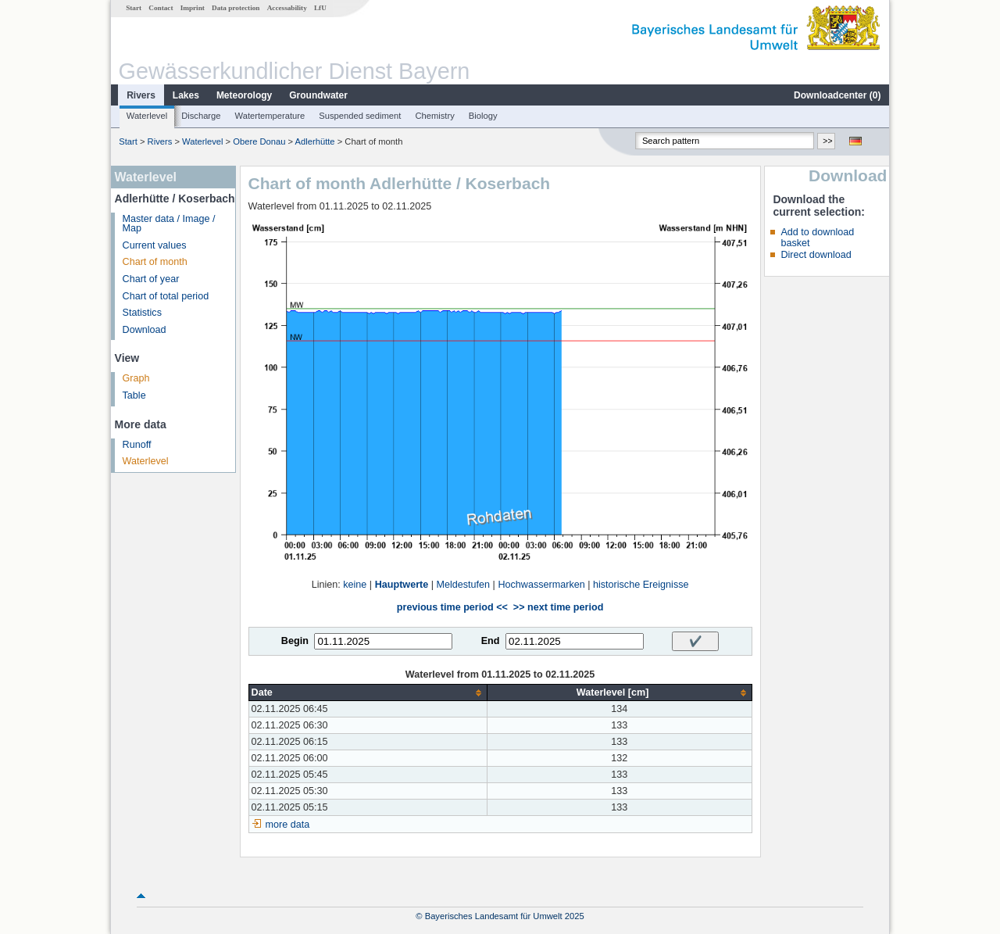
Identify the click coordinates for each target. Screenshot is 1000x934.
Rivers (141, 95)
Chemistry (434, 115)
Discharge (200, 115)
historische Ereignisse (641, 584)
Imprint (192, 8)
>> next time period (558, 607)
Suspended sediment (360, 115)
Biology (483, 115)
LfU (320, 8)
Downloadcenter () (837, 95)
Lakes (186, 95)
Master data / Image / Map (169, 223)
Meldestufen (464, 584)
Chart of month (155, 261)
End (490, 640)
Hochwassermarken (541, 584)
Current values (155, 245)
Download (144, 329)
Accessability (287, 8)
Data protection (235, 8)
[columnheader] (367, 693)
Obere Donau (259, 141)
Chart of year (151, 279)
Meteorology (244, 95)
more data (288, 824)
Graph (136, 378)
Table (134, 395)
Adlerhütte (315, 141)
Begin (295, 640)
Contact (160, 8)
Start (133, 8)
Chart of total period (166, 296)
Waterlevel (147, 115)
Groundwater (318, 95)
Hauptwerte (402, 584)
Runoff (137, 444)
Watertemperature (270, 115)
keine (354, 584)
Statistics (142, 312)
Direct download (815, 254)
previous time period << (452, 607)
